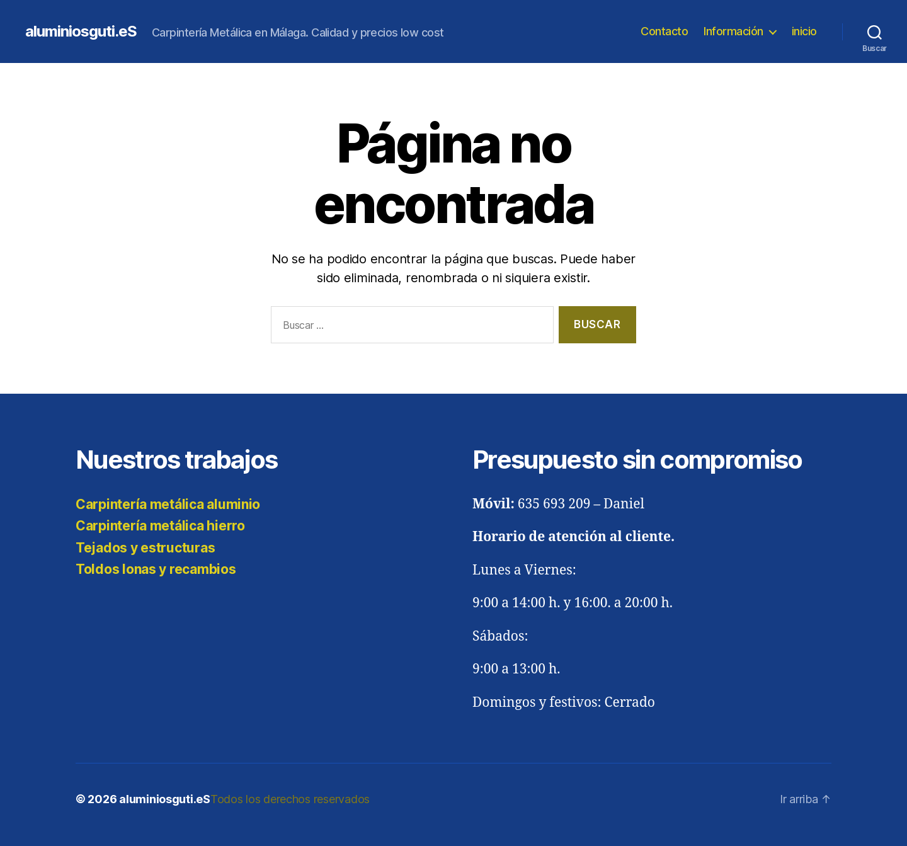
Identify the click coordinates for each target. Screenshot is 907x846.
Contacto (664, 31)
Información (733, 31)
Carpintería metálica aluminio (168, 504)
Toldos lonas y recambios (156, 569)
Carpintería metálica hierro (160, 526)
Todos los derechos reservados (290, 799)
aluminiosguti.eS (81, 31)
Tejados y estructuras (145, 548)
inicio (804, 31)
